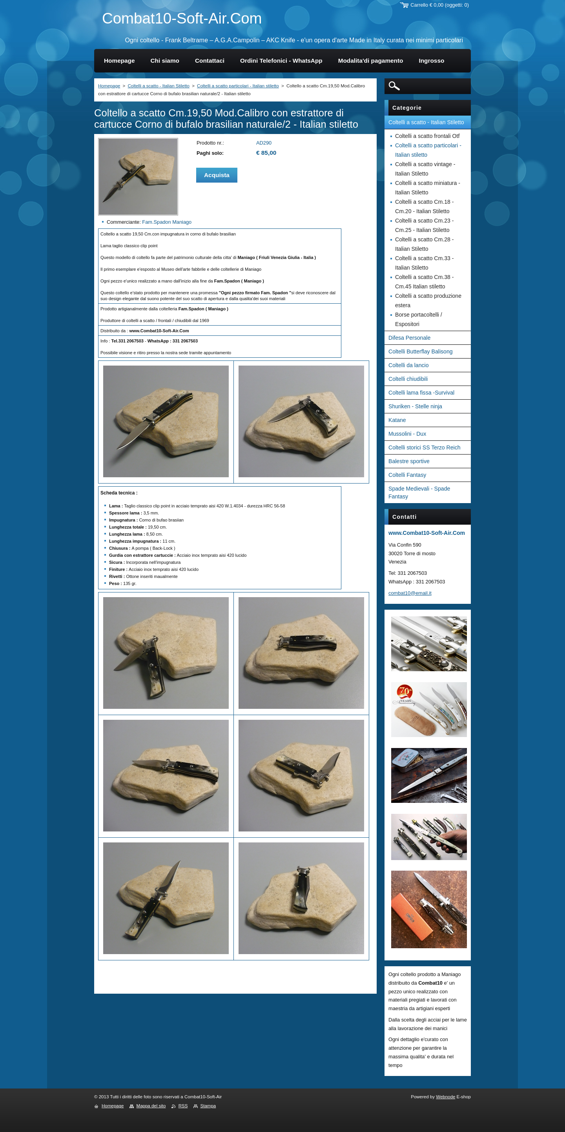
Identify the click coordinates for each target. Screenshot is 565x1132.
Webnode (445, 1096)
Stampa (208, 1105)
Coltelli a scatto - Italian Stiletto (158, 85)
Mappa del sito (151, 1105)
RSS (183, 1105)
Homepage (109, 85)
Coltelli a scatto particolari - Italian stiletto (238, 85)
